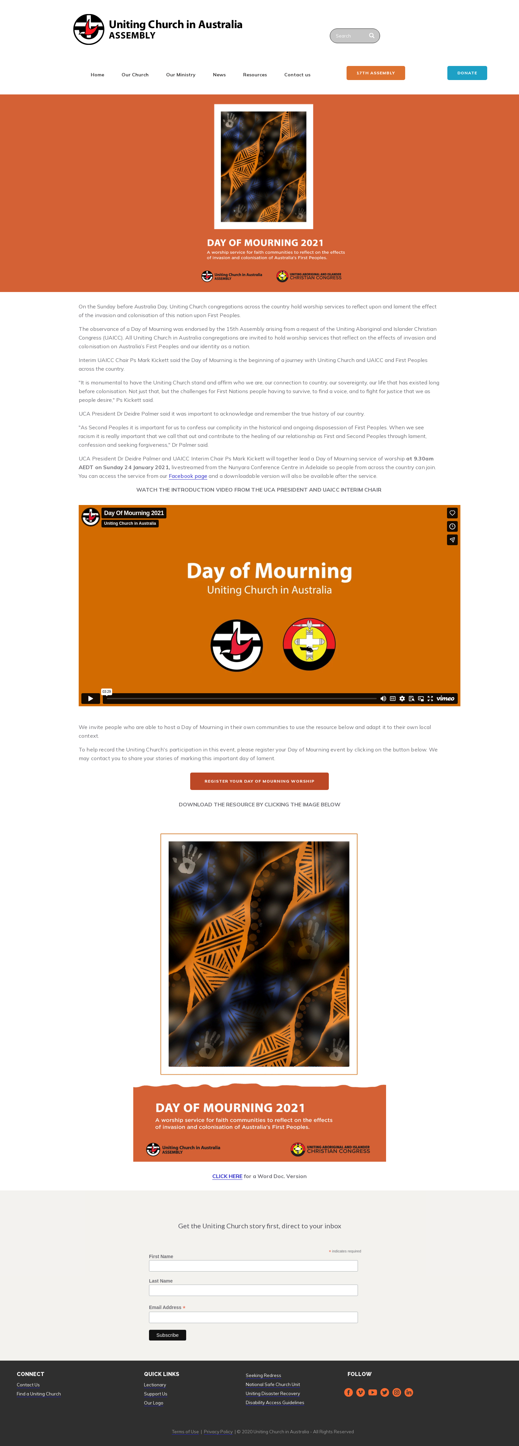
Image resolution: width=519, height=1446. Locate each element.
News (219, 75)
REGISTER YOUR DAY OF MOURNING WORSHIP (259, 781)
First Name (161, 1256)
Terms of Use (185, 1431)
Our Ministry (181, 75)
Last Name (161, 1281)
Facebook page (188, 476)
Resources (255, 75)
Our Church (135, 75)
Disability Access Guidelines (275, 1402)
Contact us (297, 75)
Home (97, 75)
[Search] (372, 35)
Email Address (167, 1307)
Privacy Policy (218, 1431)
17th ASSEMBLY (376, 72)
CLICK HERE (227, 1176)
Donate (467, 72)
